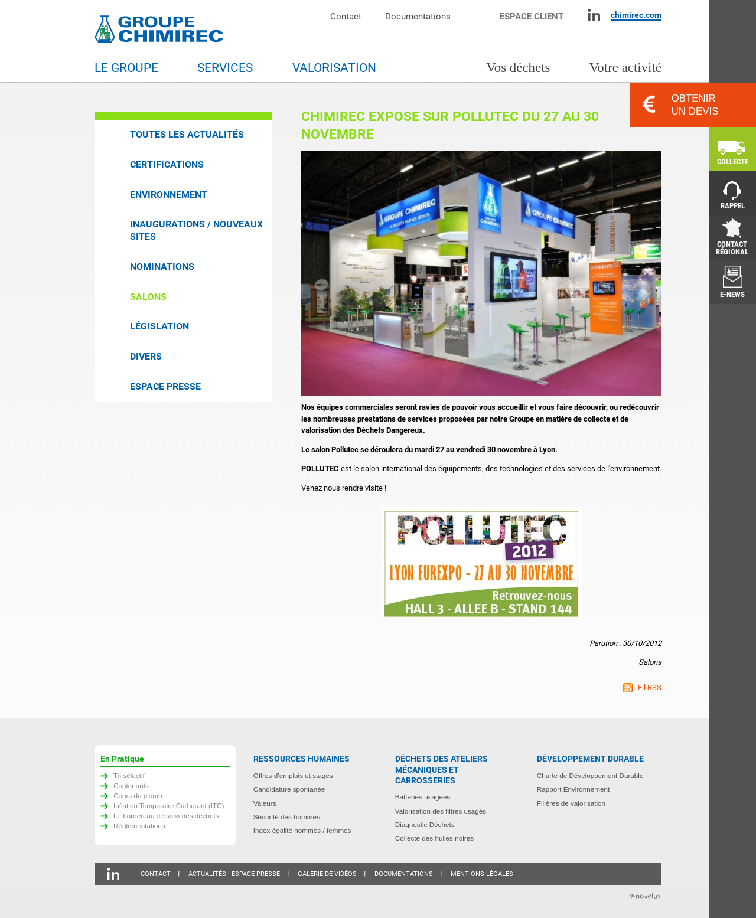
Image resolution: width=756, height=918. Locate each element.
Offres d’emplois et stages (293, 775)
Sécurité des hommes (286, 817)
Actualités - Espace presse (234, 874)
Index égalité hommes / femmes (302, 830)
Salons (148, 296)
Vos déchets (518, 67)
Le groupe (126, 68)
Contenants (131, 785)
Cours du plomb (137, 795)
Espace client (531, 16)
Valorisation (334, 68)
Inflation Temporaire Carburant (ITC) (168, 805)
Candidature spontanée (289, 789)
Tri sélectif (129, 775)
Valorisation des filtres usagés (440, 811)
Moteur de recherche (481, 15)
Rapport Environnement (573, 789)
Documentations (418, 16)
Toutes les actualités (187, 134)
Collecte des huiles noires (434, 838)
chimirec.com (636, 14)
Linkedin (594, 15)
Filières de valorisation (571, 803)
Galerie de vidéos (327, 874)
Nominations (162, 266)
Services (225, 68)
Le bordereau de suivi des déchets (166, 815)
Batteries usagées (423, 797)
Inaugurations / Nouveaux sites (196, 230)
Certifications (167, 164)
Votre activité (625, 67)
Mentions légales (482, 874)
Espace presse (165, 386)
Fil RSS (650, 687)
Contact (345, 16)
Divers (146, 356)
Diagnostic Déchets (425, 824)
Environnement (168, 194)
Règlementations (139, 825)
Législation (159, 326)
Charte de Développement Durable (590, 775)
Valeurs (264, 803)
